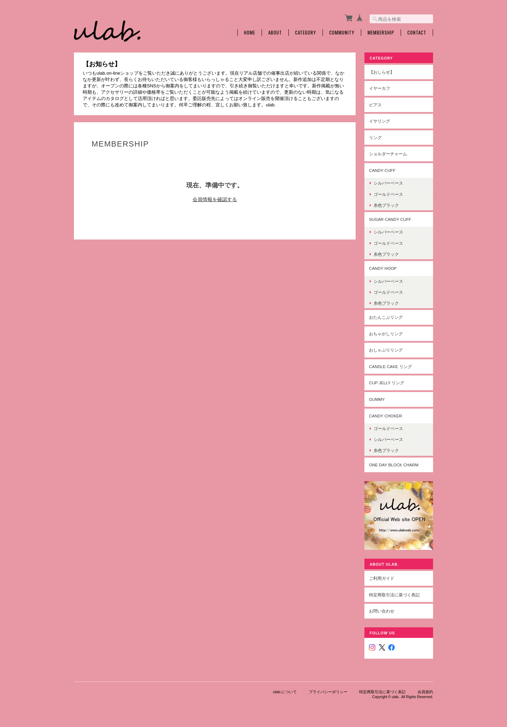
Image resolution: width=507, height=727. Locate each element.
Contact (416, 32)
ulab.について (285, 692)
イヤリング (379, 121)
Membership (381, 32)
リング (375, 137)
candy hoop (382, 268)
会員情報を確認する (215, 199)
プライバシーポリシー (328, 692)
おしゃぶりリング (386, 350)
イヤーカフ (379, 88)
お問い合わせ (381, 611)
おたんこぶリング (386, 317)
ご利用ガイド (381, 578)
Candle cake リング (390, 366)
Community (342, 32)
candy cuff (382, 170)
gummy (377, 399)
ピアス (375, 104)
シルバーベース (388, 183)
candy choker (385, 416)
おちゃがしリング (386, 333)
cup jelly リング (386, 382)
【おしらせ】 (381, 72)
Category (305, 32)
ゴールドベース (388, 194)
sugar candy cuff (390, 219)
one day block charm (394, 464)
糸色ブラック (386, 205)
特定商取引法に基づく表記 (394, 594)
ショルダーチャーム (388, 153)
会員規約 (425, 692)
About (275, 32)
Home (249, 32)
